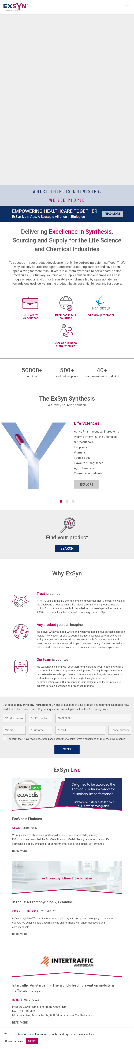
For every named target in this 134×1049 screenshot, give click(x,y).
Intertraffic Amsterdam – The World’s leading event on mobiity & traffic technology (63, 988)
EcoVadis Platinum (27, 819)
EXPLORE (86, 484)
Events (17, 999)
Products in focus (26, 911)
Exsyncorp (127, 1)
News (16, 828)
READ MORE (20, 851)
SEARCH (67, 548)
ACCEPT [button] (32, 1041)
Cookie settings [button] (14, 1041)
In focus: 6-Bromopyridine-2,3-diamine (42, 902)
